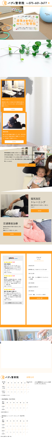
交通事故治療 (8, 439)
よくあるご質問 (17, 439)
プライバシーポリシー (33, 439)
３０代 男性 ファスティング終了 (37, 262)
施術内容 (30, 99)
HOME (4, 437)
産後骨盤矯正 (32, 437)
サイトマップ (44, 439)
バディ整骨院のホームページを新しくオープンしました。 (43, 350)
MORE (26, 133)
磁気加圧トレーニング (42, 437)
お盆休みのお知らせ (33, 254)
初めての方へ (6, 99)
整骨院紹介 (10, 437)
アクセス (24, 439)
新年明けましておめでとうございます (38, 237)
